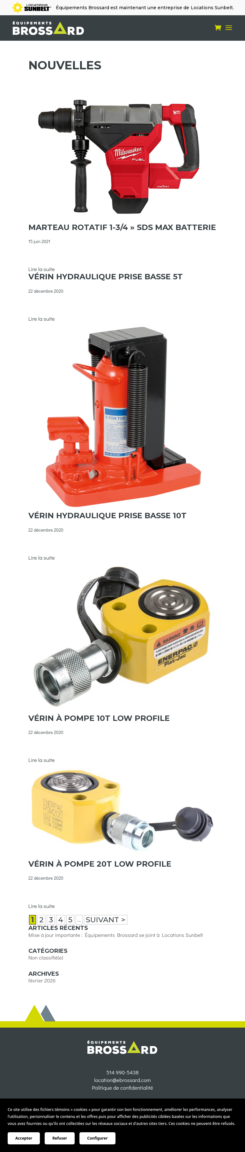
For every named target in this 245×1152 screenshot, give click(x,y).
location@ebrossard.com (122, 1095)
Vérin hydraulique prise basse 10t (107, 515)
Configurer (97, 1138)
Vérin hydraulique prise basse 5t (105, 276)
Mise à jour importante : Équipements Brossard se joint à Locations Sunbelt (115, 935)
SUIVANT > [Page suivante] (105, 919)
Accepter (23, 1138)
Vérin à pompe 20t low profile (99, 864)
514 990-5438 (122, 1087)
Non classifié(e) (45, 957)
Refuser (59, 1138)
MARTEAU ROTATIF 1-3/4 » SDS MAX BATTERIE (122, 227)
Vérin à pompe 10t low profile (99, 718)
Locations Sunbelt (212, 7)
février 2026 (42, 980)
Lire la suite (41, 269)
